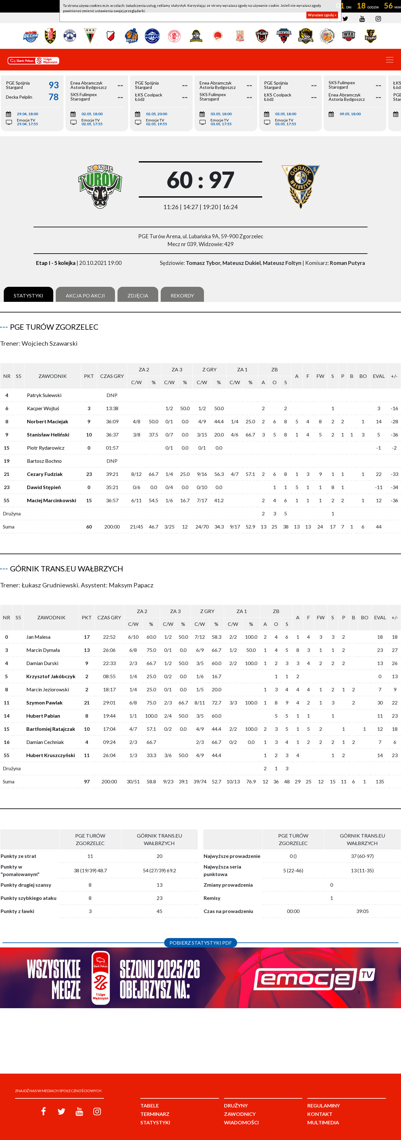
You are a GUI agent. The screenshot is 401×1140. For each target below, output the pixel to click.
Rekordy (182, 295)
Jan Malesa (38, 627)
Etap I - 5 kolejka (56, 263)
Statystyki (28, 295)
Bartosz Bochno (44, 456)
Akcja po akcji (85, 295)
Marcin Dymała (43, 640)
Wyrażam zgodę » (322, 15)
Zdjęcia (138, 295)
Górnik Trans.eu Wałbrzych (66, 563)
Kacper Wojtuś (43, 403)
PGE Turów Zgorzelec (54, 326)
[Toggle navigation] (389, 60)
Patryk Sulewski (44, 390)
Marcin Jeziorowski (47, 679)
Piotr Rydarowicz (46, 443)
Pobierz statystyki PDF (200, 933)
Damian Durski (42, 653)
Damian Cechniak (45, 732)
